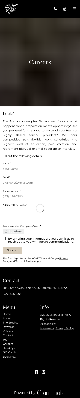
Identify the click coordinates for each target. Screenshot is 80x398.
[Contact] (8, 335)
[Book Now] (9, 356)
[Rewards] (8, 326)
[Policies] (8, 331)
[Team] (6, 339)
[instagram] (44, 372)
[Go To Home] (11, 9)
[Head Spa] (9, 348)
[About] (7, 318)
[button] (67, 9)
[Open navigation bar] (74, 9)
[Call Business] (58, 9)
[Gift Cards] (9, 352)
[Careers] (8, 344)
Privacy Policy (65, 328)
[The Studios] (10, 322)
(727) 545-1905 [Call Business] (12, 293)
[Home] (7, 314)
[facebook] (36, 372)
